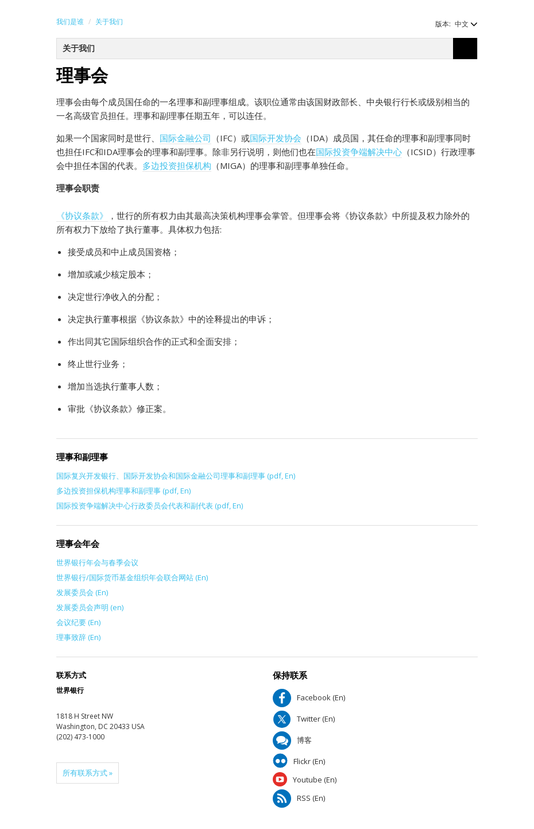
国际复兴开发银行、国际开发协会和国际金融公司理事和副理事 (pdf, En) (175, 476)
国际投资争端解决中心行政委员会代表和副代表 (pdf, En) (149, 505)
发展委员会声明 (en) (89, 607)
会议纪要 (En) (78, 622)
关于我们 (109, 21)
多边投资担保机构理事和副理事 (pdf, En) (123, 490)
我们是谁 (70, 21)
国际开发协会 (275, 138)
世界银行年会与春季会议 (97, 562)
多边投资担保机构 (176, 165)
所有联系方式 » (88, 773)
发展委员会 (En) (82, 592)
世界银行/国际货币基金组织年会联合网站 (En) (132, 577)
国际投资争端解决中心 (359, 151)
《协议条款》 (82, 215)
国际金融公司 (185, 138)
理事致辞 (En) (78, 637)
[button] (460, 24)
